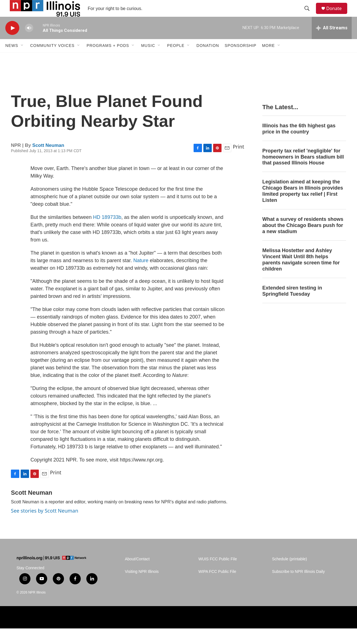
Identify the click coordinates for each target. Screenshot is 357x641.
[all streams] (332, 40)
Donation (207, 58)
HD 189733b (107, 230)
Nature (140, 273)
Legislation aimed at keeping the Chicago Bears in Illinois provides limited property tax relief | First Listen (302, 204)
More (268, 58)
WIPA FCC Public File (217, 584)
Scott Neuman (48, 158)
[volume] (29, 40)
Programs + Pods (108, 58)
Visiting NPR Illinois (142, 584)
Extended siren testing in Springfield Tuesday (292, 303)
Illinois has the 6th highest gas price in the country (298, 141)
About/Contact (137, 572)
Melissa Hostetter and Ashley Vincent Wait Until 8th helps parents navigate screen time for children (301, 272)
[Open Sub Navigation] (22, 58)
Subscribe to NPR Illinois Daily (298, 584)
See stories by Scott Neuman (44, 523)
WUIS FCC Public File (217, 572)
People (175, 58)
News (11, 58)
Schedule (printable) (289, 572)
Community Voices (52, 58)
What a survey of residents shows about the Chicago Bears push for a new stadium (302, 238)
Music (148, 58)
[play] (12, 40)
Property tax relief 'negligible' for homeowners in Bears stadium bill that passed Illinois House (303, 169)
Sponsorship (240, 58)
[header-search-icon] (309, 14)
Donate (337, 15)
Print (238, 159)
